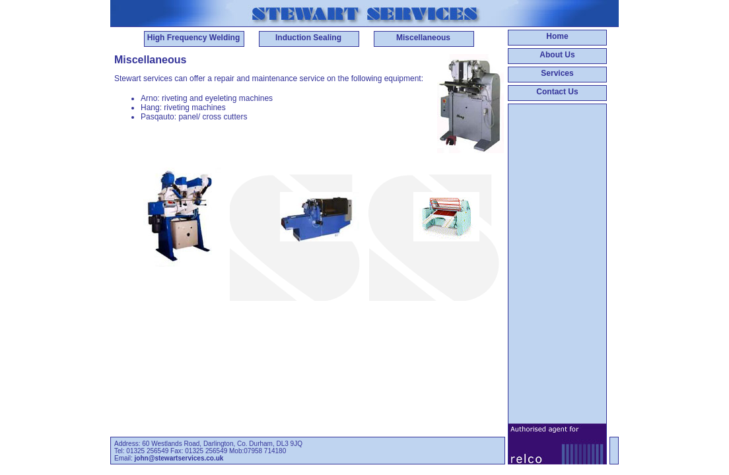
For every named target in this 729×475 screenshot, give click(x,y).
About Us (556, 54)
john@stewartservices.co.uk (179, 458)
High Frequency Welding (193, 37)
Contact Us (557, 91)
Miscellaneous (423, 37)
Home (557, 36)
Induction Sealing (308, 37)
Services (557, 73)
